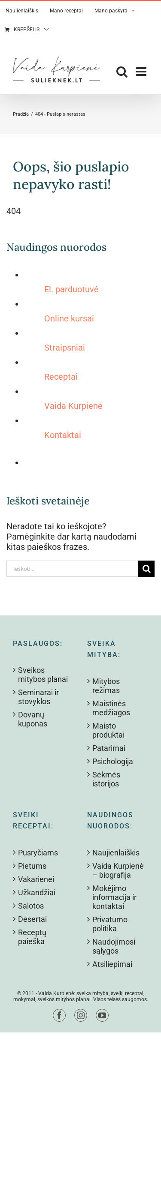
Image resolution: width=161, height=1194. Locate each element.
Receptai (61, 377)
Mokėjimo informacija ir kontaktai (114, 897)
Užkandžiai (36, 892)
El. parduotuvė (71, 289)
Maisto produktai (108, 730)
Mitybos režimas (106, 686)
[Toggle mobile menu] (142, 72)
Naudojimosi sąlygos (113, 946)
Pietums (32, 865)
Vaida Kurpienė (73, 406)
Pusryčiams (38, 852)
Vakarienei (36, 879)
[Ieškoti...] (72, 569)
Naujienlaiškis (116, 852)
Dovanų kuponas (32, 719)
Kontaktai (62, 435)
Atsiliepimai (112, 964)
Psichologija (112, 761)
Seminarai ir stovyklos (38, 697)
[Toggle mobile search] (122, 72)
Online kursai (69, 318)
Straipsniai (64, 347)
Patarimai (108, 748)
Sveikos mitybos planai (43, 675)
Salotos (31, 905)
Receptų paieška (32, 937)
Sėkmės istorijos (106, 779)
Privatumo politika (110, 924)
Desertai (32, 919)
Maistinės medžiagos (111, 708)
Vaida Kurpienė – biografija (118, 870)
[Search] (146, 569)
